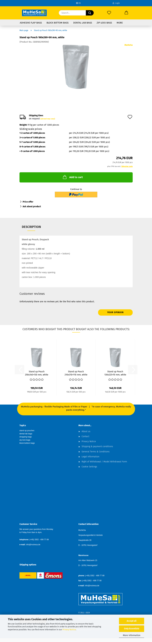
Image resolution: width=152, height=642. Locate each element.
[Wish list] (109, 12)
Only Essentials (131, 628)
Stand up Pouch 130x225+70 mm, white (115, 373)
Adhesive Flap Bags (31, 22)
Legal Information (90, 456)
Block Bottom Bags (58, 22)
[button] (126, 12)
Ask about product (32, 206)
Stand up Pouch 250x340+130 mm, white (36, 373)
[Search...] (90, 13)
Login (116, 3)
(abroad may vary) (47, 119)
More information (131, 635)
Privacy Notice (69, 629)
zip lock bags (24, 440)
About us (86, 431)
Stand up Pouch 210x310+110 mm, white (76, 373)
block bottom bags (27, 443)
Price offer (28, 201)
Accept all (131, 621)
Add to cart (72, 176)
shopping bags (25, 437)
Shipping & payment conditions (97, 446)
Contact (85, 436)
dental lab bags (25, 434)
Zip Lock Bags (104, 22)
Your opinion (115, 312)
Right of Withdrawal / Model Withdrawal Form (104, 461)
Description (31, 227)
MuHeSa (128, 45)
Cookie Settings (89, 466)
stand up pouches (26, 430)
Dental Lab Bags (82, 22)
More (120, 22)
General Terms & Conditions (96, 451)
